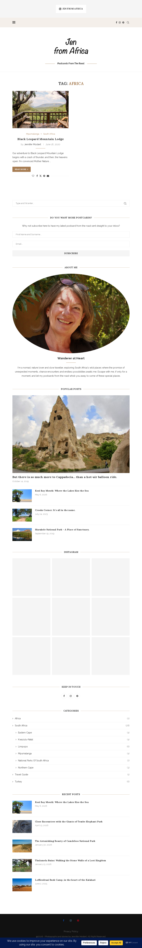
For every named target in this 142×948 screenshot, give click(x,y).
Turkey (72, 781)
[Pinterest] (123, 22)
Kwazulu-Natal (74, 739)
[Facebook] (116, 22)
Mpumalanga (74, 753)
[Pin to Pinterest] (44, 176)
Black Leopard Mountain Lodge (40, 139)
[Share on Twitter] (40, 175)
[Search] (128, 22)
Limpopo (74, 746)
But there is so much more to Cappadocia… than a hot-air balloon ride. (64, 477)
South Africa (72, 725)
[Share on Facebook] (37, 176)
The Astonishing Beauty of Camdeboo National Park (65, 841)
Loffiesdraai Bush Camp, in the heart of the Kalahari (65, 879)
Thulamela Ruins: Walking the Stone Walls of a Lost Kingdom (70, 860)
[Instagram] (120, 22)
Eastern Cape (74, 732)
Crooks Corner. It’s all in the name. (55, 510)
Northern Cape (74, 767)
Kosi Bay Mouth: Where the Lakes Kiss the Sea (62, 490)
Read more (21, 169)
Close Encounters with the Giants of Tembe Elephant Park (68, 821)
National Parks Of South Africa (74, 760)
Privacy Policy (71, 931)
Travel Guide (72, 774)
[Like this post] (33, 176)
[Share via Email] (48, 176)
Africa (72, 718)
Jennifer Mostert (32, 144)
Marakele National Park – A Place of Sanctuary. (62, 529)
